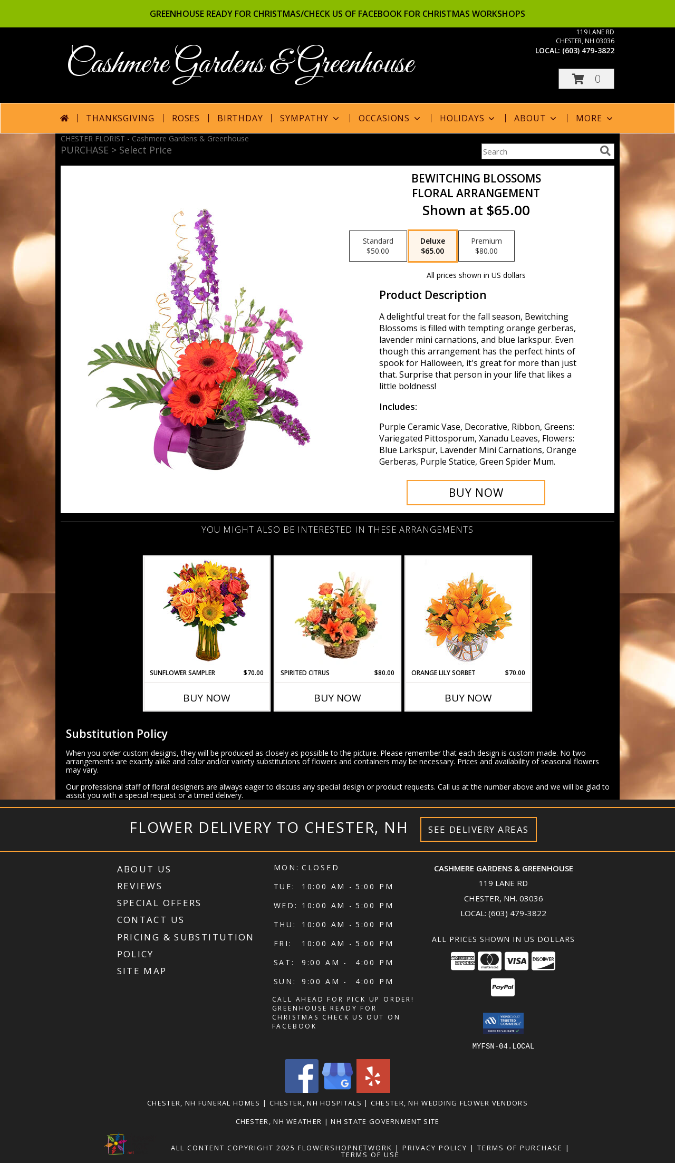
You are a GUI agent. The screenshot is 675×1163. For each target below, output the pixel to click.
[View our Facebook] (302, 1089)
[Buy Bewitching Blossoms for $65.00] (476, 492)
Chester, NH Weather (279, 1121)
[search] (605, 151)
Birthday (240, 118)
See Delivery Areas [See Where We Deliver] (478, 829)
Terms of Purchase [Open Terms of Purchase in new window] (520, 1147)
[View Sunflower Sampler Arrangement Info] (207, 612)
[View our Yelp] (373, 1089)
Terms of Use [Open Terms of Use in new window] (370, 1154)
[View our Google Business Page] (337, 1089)
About (536, 118)
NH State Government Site (385, 1121)
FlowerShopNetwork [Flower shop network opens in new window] (345, 1147)
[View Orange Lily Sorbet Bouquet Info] (469, 612)
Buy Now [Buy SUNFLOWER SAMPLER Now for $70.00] (206, 698)
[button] (586, 79)
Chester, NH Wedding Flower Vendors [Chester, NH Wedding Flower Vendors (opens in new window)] (449, 1102)
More (595, 118)
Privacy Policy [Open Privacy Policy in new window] (434, 1147)
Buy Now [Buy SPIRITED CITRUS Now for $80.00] (337, 698)
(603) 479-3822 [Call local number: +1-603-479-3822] (588, 50)
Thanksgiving (120, 118)
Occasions (390, 118)
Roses (186, 118)
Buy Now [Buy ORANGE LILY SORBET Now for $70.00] (468, 698)
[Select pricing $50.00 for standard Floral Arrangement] (378, 246)
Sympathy (310, 118)
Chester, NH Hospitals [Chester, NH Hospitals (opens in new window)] (315, 1102)
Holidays (468, 118)
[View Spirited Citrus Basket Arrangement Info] (338, 612)
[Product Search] (538, 151)
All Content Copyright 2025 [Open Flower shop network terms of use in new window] (233, 1147)
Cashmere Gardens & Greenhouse (239, 64)
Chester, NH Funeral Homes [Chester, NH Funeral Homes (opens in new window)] (204, 1102)
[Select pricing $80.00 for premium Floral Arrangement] (486, 246)
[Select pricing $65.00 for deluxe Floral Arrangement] (432, 246)
